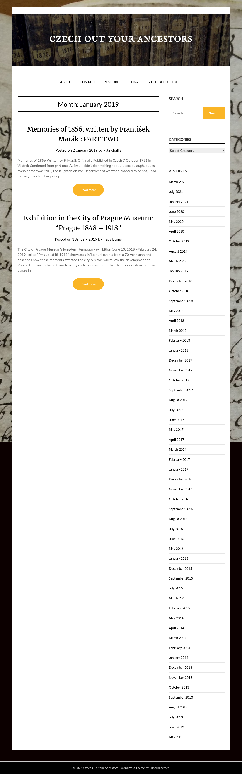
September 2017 (181, 390)
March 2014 (177, 638)
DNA (135, 82)
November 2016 (180, 489)
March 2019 (177, 261)
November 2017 (180, 370)
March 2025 (177, 182)
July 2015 (176, 588)
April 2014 (176, 628)
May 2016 (176, 549)
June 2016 (176, 539)
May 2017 (176, 429)
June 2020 (176, 211)
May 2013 (176, 737)
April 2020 (176, 231)
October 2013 (179, 687)
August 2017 (178, 400)
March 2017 (177, 449)
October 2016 (179, 499)
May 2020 (176, 221)
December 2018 (180, 281)
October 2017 (179, 380)
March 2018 (177, 330)
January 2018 (178, 350)
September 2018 (181, 301)
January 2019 (178, 271)
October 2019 (179, 241)
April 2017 (176, 440)
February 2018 (179, 340)
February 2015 (179, 608)
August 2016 (178, 519)
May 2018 (176, 311)
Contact (88, 82)
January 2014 (178, 658)
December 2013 (180, 667)
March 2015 (177, 598)
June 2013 (176, 727)
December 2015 (180, 568)
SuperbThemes (159, 768)
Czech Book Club (162, 82)
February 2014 (179, 648)
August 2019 (178, 251)
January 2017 (178, 469)
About (66, 82)
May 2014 (176, 618)
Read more (88, 190)
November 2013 (180, 677)
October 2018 (179, 291)
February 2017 (179, 459)
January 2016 (178, 558)
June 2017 (176, 420)
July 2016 (176, 529)
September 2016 (181, 509)
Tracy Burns (112, 239)
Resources (113, 82)
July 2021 (176, 192)
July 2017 (176, 410)
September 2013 (181, 697)
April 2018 (176, 320)
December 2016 (180, 479)
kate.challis (112, 150)
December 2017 (180, 360)
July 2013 (176, 717)
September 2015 (181, 578)
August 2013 (178, 707)
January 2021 (178, 202)
